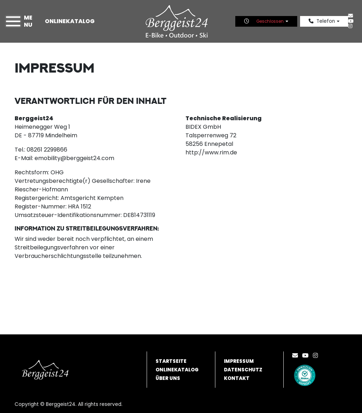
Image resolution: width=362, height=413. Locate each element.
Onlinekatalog (70, 21)
